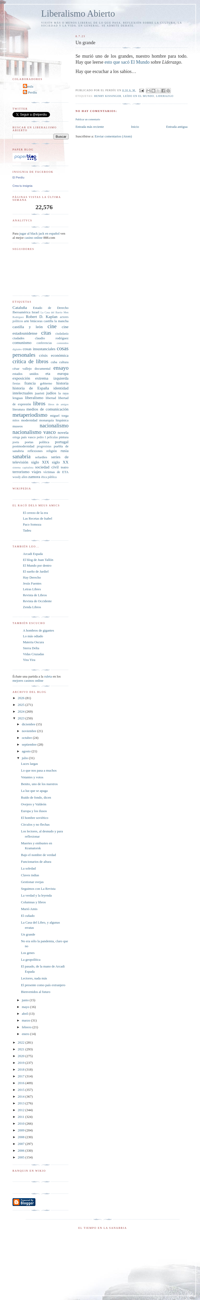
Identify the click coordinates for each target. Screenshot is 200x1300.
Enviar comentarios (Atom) (113, 136)
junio (26, 1000)
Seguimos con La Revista (38, 889)
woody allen (19, 477)
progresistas (44, 446)
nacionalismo (54, 425)
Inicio (135, 127)
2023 (21, 718)
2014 (21, 1096)
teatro (64, 467)
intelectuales (22, 393)
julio (25, 758)
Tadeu (27, 530)
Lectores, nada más (34, 978)
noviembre (29, 731)
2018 (21, 1069)
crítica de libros (30, 361)
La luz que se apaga (34, 791)
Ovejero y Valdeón (33, 804)
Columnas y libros (33, 902)
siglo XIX (40, 462)
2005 (21, 1157)
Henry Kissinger (107, 96)
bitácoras (36, 321)
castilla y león (27, 326)
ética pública (49, 477)
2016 (21, 1083)
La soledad (28, 868)
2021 (21, 1049)
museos (17, 426)
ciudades (18, 338)
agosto (27, 751)
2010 (21, 1123)
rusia (64, 450)
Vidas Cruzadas (33, 654)
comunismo (22, 342)
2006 (21, 1150)
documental (43, 368)
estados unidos (25, 374)
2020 (21, 1056)
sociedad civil (47, 467)
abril (25, 1014)
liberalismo (34, 397)
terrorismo (20, 471)
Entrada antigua (177, 127)
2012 (21, 1110)
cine (52, 326)
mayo (26, 1007)
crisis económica (53, 355)
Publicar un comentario (88, 119)
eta (48, 373)
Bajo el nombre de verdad (38, 855)
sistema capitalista (22, 467)
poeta (15, 442)
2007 (21, 1144)
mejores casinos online (27, 680)
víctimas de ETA (55, 472)
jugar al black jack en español (39, 233)
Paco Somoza (32, 524)
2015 (21, 1090)
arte (26, 321)
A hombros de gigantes (38, 630)
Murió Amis (29, 909)
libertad (51, 398)
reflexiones (35, 451)
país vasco (28, 437)
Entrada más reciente (90, 127)
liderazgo (164, 96)
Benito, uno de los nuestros (39, 784)
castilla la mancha (56, 321)
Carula (28, 86)
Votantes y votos (32, 777)
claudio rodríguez (51, 338)
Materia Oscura (33, 642)
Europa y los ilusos (34, 811)
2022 (21, 1042)
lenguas (17, 398)
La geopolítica (30, 959)
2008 (21, 1137)
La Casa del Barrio (52, 312)
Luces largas (29, 764)
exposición (21, 378)
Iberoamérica (21, 312)
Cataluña (19, 307)
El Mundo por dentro (37, 565)
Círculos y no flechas (35, 824)
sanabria (21, 456)
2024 (21, 711)
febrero (27, 1027)
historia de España (30, 388)
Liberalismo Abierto (78, 14)
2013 (21, 1103)
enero (26, 1034)
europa (63, 373)
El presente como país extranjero (43, 985)
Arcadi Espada (33, 554)
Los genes (27, 953)
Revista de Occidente (37, 601)
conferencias (44, 343)
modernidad (29, 420)
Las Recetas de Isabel (37, 518)
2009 (21, 1130)
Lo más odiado (33, 636)
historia (62, 383)
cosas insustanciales (39, 349)
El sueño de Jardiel (36, 571)
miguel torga (59, 415)
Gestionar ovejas (32, 882)
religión (51, 451)
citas (46, 333)
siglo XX (60, 462)
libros (39, 403)
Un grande (28, 934)
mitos (15, 420)
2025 (21, 705)
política (44, 442)
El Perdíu (30, 92)
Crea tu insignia (22, 185)
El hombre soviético (34, 818)
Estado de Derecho (51, 308)
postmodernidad (23, 446)
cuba (54, 362)
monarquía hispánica (53, 420)
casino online (33, 238)
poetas (29, 442)
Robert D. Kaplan (41, 316)
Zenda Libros (32, 607)
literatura (18, 409)
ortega (16, 437)
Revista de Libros (35, 595)
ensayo (60, 368)
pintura (63, 437)
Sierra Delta (31, 648)
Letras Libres (32, 589)
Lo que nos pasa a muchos (39, 770)
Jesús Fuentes (32, 583)
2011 (21, 1117)
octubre (27, 738)
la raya (63, 393)
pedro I (41, 437)
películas (52, 437)
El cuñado (27, 916)
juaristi (39, 393)
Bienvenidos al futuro (35, 992)
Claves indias (30, 875)
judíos (51, 393)
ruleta (48, 676)
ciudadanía (61, 333)
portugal (61, 442)
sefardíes (41, 457)
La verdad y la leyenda (36, 895)
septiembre (30, 744)
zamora (34, 476)
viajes (36, 471)
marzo (26, 1020)
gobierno (46, 383)
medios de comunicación (47, 409)
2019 (21, 1063)
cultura (63, 362)
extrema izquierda (51, 378)
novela (63, 432)
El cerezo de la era (35, 513)
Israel (35, 312)
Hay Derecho (32, 577)
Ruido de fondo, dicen (36, 797)
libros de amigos (58, 404)
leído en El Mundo (138, 96)
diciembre (29, 724)
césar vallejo (22, 368)
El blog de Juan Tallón (38, 560)
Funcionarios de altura (36, 862)
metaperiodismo (29, 415)
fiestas (16, 383)
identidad (60, 388)
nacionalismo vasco (34, 432)
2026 (21, 698)
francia (30, 383)
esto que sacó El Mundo (126, 62)
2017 (21, 1076)
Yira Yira (29, 660)
